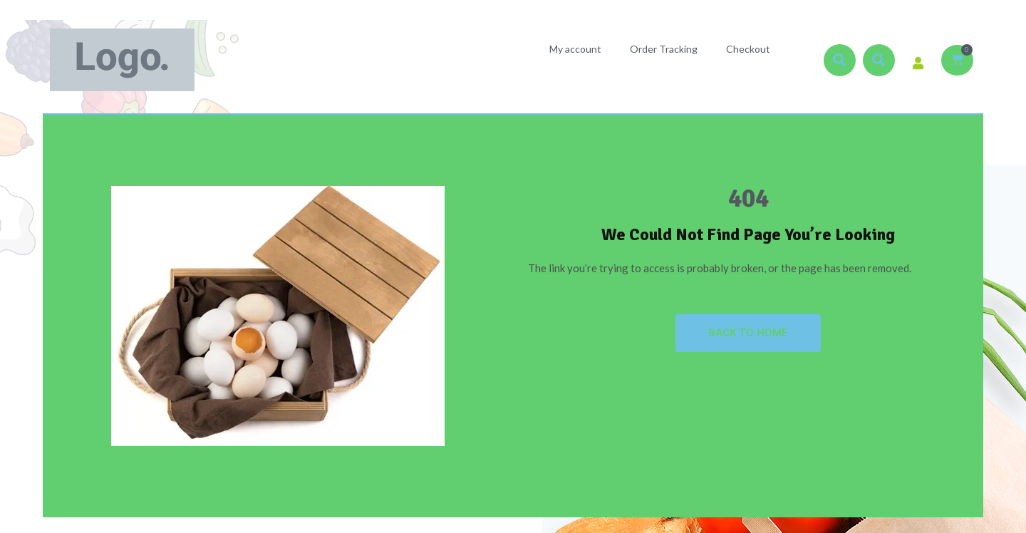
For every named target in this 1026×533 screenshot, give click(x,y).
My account (575, 49)
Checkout (748, 49)
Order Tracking (664, 49)
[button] (840, 60)
